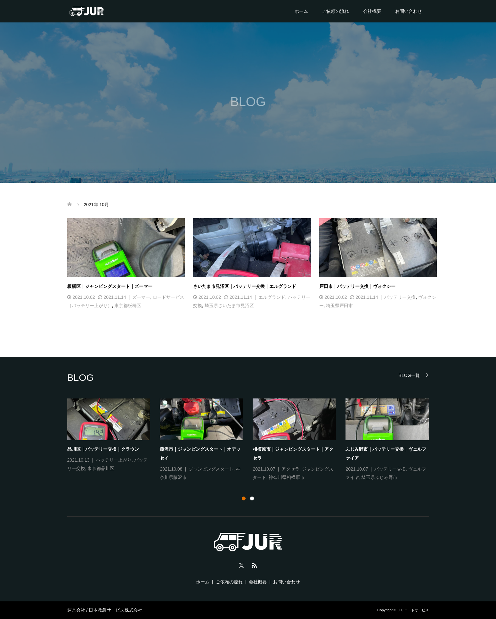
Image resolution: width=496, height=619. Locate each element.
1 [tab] (244, 498)
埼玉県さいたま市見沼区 (229, 305)
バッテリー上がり (114, 460)
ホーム (301, 11)
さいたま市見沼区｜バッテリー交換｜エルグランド (244, 286)
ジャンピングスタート (211, 469)
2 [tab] (252, 498)
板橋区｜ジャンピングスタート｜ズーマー (109, 286)
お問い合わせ (408, 11)
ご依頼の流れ (335, 11)
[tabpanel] (253, 440)
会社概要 (372, 11)
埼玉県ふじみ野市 (379, 477)
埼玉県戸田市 (339, 305)
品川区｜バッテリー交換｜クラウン (103, 449)
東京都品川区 (100, 468)
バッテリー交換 (400, 297)
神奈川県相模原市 (287, 477)
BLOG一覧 (409, 375)
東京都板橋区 (127, 305)
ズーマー (141, 297)
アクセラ (290, 469)
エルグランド (271, 297)
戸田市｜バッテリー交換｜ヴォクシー (357, 286)
